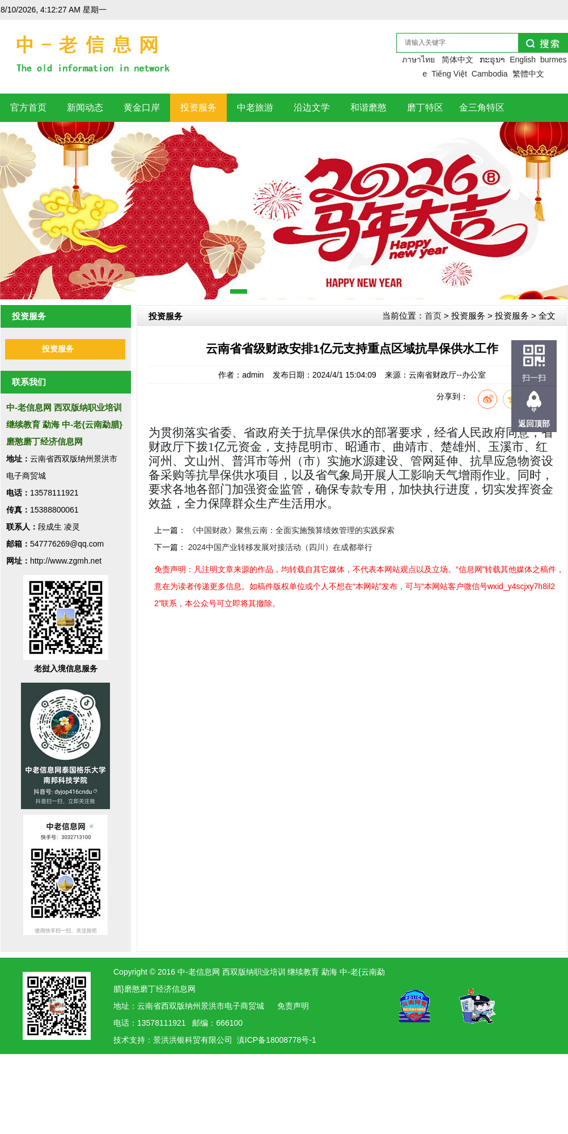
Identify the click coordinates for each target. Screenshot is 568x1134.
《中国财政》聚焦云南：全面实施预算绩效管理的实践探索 (291, 530)
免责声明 (293, 1005)
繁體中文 (528, 73)
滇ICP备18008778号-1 (276, 1039)
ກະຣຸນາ (492, 59)
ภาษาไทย (418, 59)
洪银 (177, 1039)
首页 (433, 315)
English (523, 59)
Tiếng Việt (449, 73)
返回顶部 (534, 423)
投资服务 (58, 349)
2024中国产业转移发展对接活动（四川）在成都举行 (280, 547)
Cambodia (490, 73)
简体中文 (457, 59)
